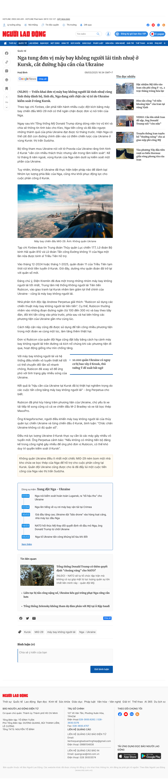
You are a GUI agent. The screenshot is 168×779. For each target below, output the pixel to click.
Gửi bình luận (101, 669)
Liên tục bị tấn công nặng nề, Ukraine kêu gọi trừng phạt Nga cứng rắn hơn (67, 595)
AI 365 (150, 43)
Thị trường (69, 25)
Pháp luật (98, 43)
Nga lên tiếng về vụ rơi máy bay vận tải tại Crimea (63, 507)
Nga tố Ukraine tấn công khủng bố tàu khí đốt (61, 536)
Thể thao (140, 43)
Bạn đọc (44, 43)
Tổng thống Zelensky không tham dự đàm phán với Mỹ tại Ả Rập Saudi (67, 606)
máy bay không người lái (61, 632)
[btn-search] (98, 33)
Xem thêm (27, 544)
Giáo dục (86, 43)
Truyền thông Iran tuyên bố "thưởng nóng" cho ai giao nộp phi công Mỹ (150, 137)
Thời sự (13, 43)
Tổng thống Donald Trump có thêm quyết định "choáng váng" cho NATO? (82, 568)
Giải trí (130, 43)
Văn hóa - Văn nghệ (115, 43)
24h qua (86, 25)
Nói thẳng (31, 25)
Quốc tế (23, 43)
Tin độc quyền (50, 25)
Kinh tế (65, 43)
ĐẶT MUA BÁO (63, 19)
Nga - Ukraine (87, 632)
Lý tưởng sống (12, 25)
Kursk (27, 632)
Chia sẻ (42, 79)
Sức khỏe (75, 43)
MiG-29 (39, 632)
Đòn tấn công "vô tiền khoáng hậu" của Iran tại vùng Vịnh (150, 104)
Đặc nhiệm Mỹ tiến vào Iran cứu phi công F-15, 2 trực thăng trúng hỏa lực (150, 87)
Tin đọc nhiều (125, 76)
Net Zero (55, 43)
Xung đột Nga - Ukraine (53, 489)
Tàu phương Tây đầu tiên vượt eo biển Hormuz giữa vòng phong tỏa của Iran (150, 154)
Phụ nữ (158, 43)
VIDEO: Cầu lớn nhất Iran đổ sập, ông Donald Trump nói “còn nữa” (150, 120)
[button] (7, 97)
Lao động (33, 43)
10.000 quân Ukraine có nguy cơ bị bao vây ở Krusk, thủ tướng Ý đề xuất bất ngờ (91, 364)
